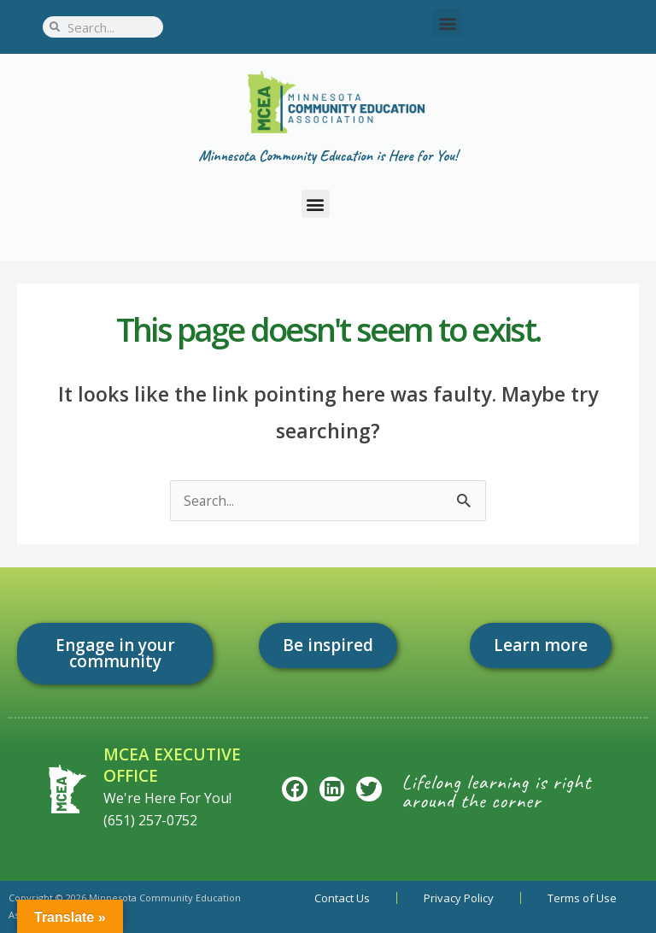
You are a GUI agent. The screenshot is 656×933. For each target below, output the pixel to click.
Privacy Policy (459, 898)
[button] (447, 23)
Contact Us (342, 898)
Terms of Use (582, 898)
